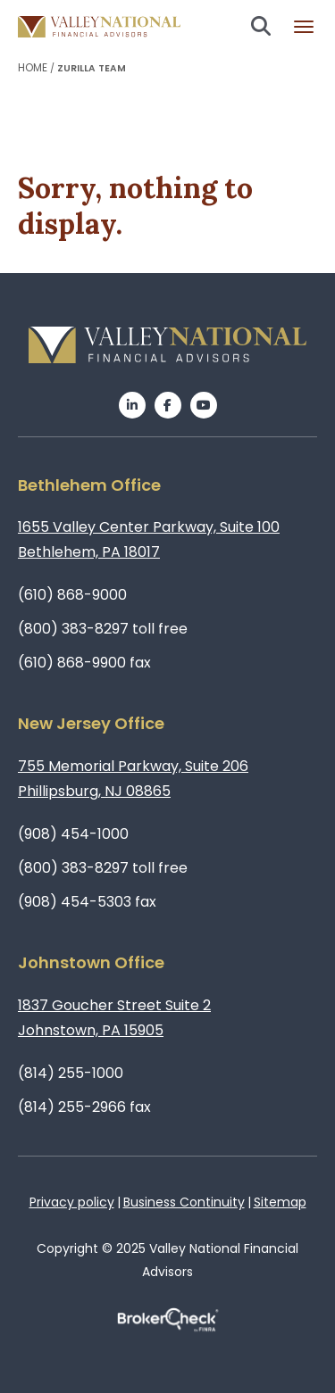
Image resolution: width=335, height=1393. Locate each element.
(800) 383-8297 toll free (103, 628)
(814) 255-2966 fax (84, 1107)
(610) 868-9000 (72, 595)
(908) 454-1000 (73, 834)
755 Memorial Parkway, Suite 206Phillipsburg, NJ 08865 (133, 778)
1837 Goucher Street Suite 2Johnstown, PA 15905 (114, 1018)
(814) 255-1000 (70, 1073)
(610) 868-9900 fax (84, 662)
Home (32, 67)
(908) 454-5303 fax (87, 901)
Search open (261, 26)
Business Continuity (184, 1202)
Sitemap (280, 1202)
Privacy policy (71, 1202)
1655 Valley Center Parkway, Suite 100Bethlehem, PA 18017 (149, 539)
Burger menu (304, 27)
